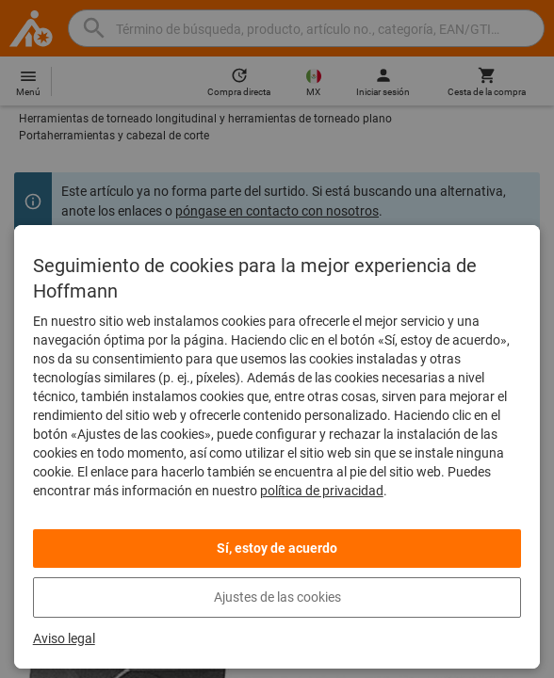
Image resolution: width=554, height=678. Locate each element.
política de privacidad (321, 490)
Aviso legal (64, 638)
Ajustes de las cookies (277, 597)
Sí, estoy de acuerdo (277, 548)
